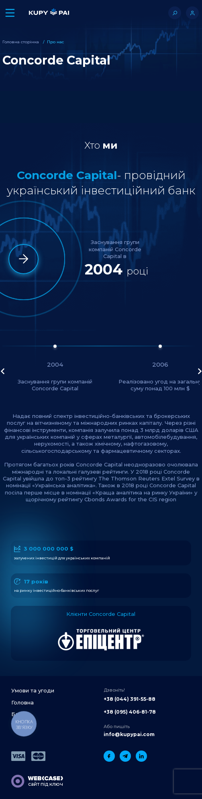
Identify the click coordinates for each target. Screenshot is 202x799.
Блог (17, 714)
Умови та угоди (32, 690)
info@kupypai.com (129, 734)
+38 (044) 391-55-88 (129, 699)
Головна (22, 702)
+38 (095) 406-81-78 (130, 712)
